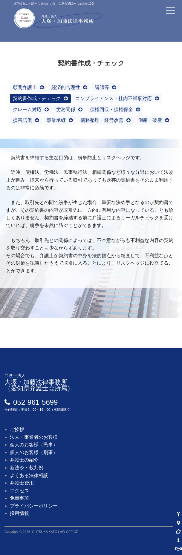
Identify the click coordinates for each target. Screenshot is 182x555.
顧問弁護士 (25, 87)
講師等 (102, 87)
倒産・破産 (150, 120)
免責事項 (19, 498)
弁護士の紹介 (24, 459)
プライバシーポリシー (34, 505)
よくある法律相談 (29, 475)
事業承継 (56, 120)
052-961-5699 (35, 402)
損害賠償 (22, 120)
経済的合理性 (65, 87)
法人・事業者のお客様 (34, 437)
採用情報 (19, 513)
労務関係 (65, 109)
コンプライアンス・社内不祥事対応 (113, 98)
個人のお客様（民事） (34, 444)
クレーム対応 (27, 109)
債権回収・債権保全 (111, 109)
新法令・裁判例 (26, 467)
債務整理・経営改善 (101, 120)
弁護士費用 (22, 482)
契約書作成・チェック (37, 98)
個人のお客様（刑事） (34, 452)
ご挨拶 (17, 429)
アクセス (19, 490)
